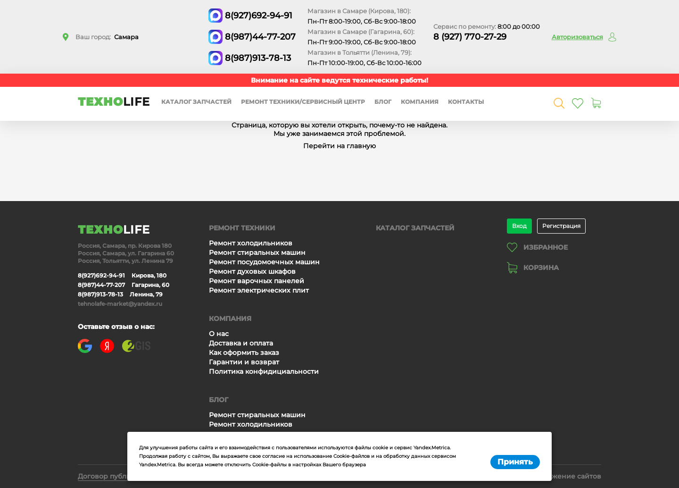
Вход (519, 225)
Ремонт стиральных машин (257, 252)
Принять (515, 461)
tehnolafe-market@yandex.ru (120, 303)
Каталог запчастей (196, 101)
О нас (219, 333)
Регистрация (561, 225)
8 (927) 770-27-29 (469, 37)
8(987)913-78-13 (258, 58)
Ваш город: (107, 37)
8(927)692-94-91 (258, 15)
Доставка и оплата (241, 343)
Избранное (537, 247)
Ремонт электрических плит (259, 290)
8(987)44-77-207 (260, 37)
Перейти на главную (339, 146)
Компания (420, 101)
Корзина (533, 267)
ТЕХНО (114, 102)
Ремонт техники (242, 228)
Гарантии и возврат (244, 362)
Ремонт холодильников (250, 243)
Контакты (466, 101)
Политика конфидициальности (264, 371)
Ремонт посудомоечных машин (264, 262)
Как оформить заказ (244, 352)
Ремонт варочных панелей (256, 281)
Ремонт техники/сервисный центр (303, 101)
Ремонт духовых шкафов (252, 271)
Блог (382, 101)
